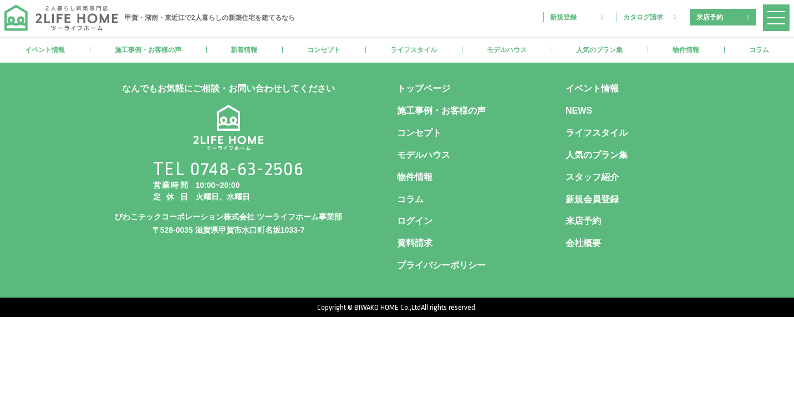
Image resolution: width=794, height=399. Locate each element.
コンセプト (323, 50)
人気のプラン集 (599, 50)
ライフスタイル (413, 50)
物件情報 (686, 50)
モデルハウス (507, 50)
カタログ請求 (643, 17)
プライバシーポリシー (441, 265)
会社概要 (583, 243)
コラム (759, 50)
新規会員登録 (592, 199)
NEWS (579, 110)
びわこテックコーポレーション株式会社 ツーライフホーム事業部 (228, 216)
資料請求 (414, 243)
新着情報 (244, 50)
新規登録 (563, 17)
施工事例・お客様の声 (148, 50)
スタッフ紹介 (592, 177)
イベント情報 (45, 50)
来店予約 (709, 17)
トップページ (423, 88)
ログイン (414, 221)
